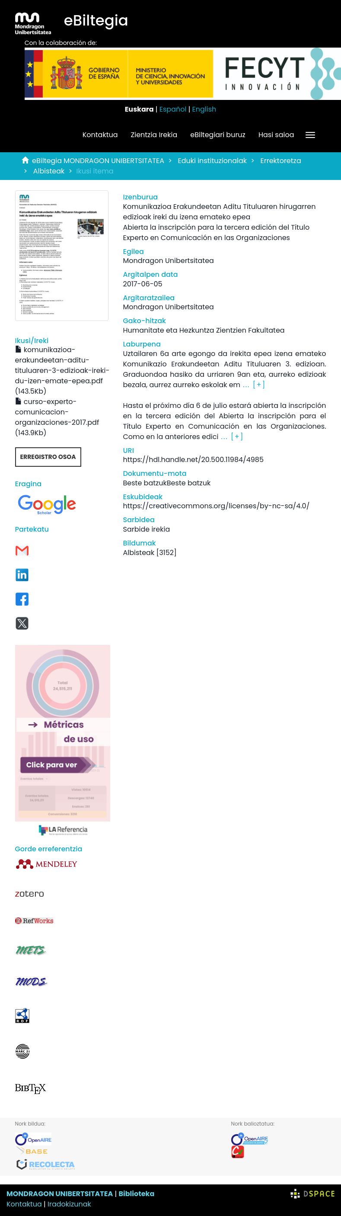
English (204, 109)
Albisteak (49, 171)
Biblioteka (136, 1194)
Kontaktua (100, 135)
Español (173, 109)
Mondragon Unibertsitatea (168, 261)
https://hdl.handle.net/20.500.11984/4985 (193, 460)
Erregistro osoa (48, 456)
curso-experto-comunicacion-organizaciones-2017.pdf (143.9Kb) (57, 417)
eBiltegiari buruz (217, 135)
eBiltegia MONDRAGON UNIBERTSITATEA (98, 161)
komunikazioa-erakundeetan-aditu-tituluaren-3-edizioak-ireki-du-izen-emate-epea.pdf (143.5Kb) (62, 370)
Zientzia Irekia (154, 135)
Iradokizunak (69, 1204)
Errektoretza (281, 161)
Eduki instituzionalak (212, 161)
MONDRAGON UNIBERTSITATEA (59, 1194)
